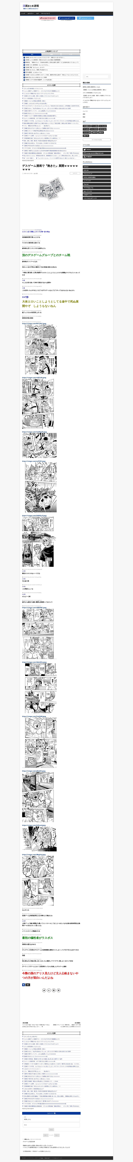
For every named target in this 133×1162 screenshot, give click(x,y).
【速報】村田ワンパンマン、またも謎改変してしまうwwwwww (40, 111)
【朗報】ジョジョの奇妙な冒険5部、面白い (35, 101)
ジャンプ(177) (94, 129)
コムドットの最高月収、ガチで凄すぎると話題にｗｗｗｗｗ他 (39, 118)
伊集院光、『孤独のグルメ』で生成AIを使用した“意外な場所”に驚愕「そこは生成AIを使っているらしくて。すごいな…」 (55, 62)
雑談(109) (86, 135)
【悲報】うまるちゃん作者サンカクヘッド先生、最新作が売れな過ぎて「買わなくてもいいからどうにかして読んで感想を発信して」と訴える (61, 75)
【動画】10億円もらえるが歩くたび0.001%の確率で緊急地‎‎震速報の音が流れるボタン (45, 150)
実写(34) (95, 132)
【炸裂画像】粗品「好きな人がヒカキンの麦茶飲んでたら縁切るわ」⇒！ (42, 138)
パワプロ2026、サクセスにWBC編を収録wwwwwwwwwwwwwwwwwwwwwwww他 (45, 148)
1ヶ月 (70, 54)
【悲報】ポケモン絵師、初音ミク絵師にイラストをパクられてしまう (41, 96)
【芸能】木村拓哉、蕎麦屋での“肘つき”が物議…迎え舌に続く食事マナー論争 (43, 1059)
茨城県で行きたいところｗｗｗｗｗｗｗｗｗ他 (35, 113)
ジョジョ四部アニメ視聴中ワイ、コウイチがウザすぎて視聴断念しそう (42, 91)
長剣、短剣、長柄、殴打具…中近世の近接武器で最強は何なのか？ (40, 140)
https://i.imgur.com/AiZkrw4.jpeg (34, 825)
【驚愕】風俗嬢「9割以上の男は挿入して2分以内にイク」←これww (41, 1081)
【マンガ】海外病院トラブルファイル (33, 88)
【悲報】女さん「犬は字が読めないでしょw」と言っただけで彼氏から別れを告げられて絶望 (47, 108)
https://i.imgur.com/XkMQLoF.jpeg (34, 516)
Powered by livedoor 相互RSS (28, 160)
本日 (32, 54)
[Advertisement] (66, 35)
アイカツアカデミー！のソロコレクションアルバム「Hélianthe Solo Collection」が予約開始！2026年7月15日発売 (52, 106)
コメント (75, 173)
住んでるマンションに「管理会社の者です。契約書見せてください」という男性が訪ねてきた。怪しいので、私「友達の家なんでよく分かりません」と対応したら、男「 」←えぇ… (69, 155)
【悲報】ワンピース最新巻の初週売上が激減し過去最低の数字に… (40, 116)
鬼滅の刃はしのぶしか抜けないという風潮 (36, 77)
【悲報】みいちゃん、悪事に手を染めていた (36, 70)
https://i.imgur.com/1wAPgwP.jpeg (34, 432)
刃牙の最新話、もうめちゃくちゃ (33, 72)
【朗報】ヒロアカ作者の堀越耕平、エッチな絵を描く (38, 80)
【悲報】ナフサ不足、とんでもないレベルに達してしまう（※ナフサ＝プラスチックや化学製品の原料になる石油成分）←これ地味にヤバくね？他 (61, 121)
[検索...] (96, 76)
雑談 (37, 173)
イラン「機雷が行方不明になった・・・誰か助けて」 (37, 126)
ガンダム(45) (103, 126)
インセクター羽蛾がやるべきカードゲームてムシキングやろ (39, 93)
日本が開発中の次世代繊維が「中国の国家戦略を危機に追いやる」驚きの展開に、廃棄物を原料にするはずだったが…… (54, 1096)
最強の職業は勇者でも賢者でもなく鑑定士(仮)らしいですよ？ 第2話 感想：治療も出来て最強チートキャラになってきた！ (54, 123)
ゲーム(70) (86, 129)
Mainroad (47, 1158)
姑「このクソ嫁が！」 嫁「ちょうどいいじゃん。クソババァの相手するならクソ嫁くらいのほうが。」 (50, 158)
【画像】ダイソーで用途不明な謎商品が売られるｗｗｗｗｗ (39, 131)
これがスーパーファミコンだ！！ (32, 1069)
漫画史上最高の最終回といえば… (92, 87)
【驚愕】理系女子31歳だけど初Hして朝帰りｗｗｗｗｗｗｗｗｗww (41, 1074)
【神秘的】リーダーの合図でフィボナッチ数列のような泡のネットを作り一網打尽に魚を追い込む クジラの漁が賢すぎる (54, 1064)
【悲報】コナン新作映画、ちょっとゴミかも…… (37, 65)
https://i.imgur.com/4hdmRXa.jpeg (34, 662)
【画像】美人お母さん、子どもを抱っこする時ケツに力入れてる (40, 143)
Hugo (41, 1158)
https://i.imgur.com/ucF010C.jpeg (33, 461)
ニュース (85, 111)
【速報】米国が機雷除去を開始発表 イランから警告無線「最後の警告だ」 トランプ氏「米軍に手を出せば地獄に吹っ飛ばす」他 (57, 153)
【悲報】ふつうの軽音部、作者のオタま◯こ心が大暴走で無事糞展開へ (43, 60)
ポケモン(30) (103, 129)
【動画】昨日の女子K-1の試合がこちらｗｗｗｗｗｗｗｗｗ (38, 145)
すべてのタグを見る (97, 139)
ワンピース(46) (87, 132)
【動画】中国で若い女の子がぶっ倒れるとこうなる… (37, 133)
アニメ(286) (95, 126)
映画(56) (101, 132)
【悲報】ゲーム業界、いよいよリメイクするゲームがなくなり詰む (40, 135)
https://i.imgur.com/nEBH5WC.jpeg (34, 608)
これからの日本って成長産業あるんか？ (34, 1089)
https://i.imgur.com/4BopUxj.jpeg (34, 855)
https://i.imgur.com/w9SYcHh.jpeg (34, 378)
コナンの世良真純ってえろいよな (32, 98)
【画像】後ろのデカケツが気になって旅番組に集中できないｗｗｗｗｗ (42, 128)
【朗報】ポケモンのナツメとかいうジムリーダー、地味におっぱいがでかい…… (45, 57)
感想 (84, 114)
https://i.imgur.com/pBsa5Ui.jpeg (33, 771)
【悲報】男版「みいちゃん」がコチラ (34, 67)
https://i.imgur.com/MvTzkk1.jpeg (34, 323)
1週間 (51, 54)
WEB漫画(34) (87, 126)
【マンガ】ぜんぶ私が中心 (30, 1036)
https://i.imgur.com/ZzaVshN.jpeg (34, 716)
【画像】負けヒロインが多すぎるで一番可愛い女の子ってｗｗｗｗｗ (41, 1101)
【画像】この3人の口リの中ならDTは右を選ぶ (35, 103)
